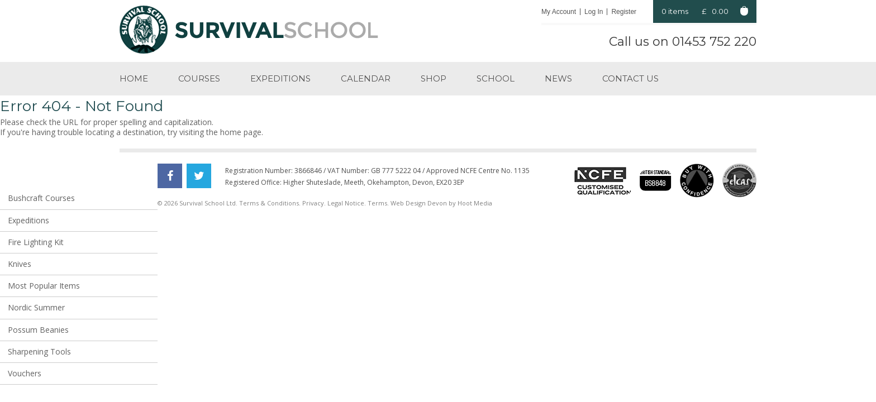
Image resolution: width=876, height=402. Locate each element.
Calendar (366, 78)
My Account (558, 12)
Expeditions (280, 78)
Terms (377, 203)
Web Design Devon (419, 203)
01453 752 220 (714, 41)
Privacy (313, 203)
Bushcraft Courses (41, 198)
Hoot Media (475, 203)
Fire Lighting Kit (36, 242)
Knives (19, 264)
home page (240, 132)
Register (623, 12)
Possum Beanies (38, 329)
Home (134, 78)
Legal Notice (345, 203)
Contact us (630, 78)
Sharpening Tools (39, 351)
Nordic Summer (36, 307)
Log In (593, 12)
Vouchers (24, 373)
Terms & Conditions (269, 203)
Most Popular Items (44, 285)
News (558, 78)
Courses (199, 78)
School (496, 78)
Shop (433, 78)
